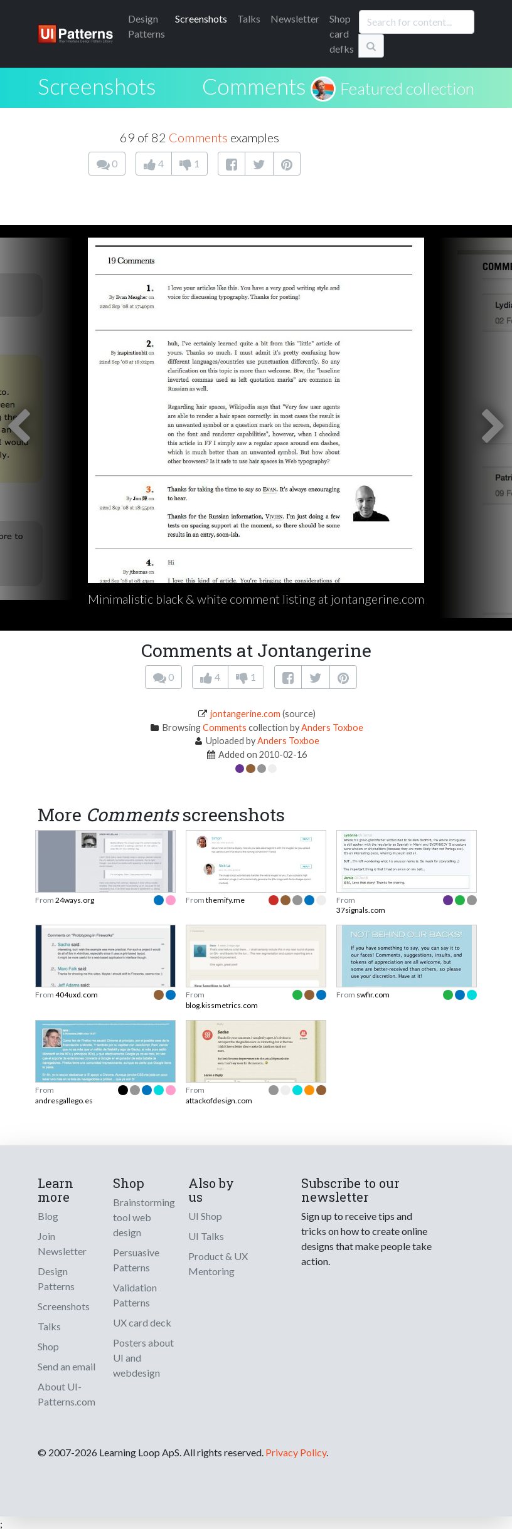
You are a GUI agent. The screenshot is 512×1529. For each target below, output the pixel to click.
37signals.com (360, 910)
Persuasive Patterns (136, 1259)
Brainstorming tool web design (144, 1217)
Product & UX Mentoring (218, 1263)
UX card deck (142, 1322)
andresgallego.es (64, 1100)
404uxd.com (76, 994)
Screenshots (201, 18)
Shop (48, 1346)
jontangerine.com (245, 713)
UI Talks (206, 1236)
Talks (248, 18)
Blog (48, 1216)
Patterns (146, 26)
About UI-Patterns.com (66, 1393)
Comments (254, 86)
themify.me (225, 900)
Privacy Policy (295, 1452)
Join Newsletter (62, 1243)
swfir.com (373, 994)
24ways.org (74, 900)
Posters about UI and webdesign (143, 1358)
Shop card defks (341, 34)
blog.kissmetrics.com (222, 1005)
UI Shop (205, 1216)
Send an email (66, 1366)
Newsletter (294, 18)
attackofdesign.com (219, 1100)
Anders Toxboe (332, 727)
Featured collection (407, 88)
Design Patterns (56, 1278)
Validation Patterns (135, 1294)
